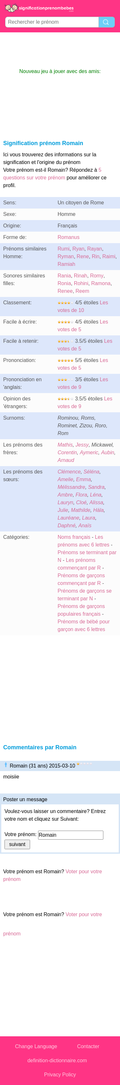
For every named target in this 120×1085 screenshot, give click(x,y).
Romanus (68, 237)
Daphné (67, 525)
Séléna (92, 471)
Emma (83, 479)
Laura (88, 518)
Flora (81, 494)
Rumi (63, 248)
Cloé (81, 502)
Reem (82, 291)
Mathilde (80, 510)
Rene (83, 256)
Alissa (96, 502)
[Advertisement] (60, 50)
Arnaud (66, 460)
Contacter (88, 1046)
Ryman (66, 256)
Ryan (78, 248)
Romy (96, 275)
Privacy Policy (60, 1074)
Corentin (67, 452)
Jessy (82, 445)
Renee (65, 291)
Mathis (65, 445)
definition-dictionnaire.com (57, 1060)
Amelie (65, 479)
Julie (63, 510)
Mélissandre (71, 487)
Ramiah (66, 264)
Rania (64, 275)
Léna (95, 494)
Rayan (94, 248)
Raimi (109, 256)
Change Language (36, 1046)
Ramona (100, 283)
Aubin (107, 452)
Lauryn (65, 502)
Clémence (69, 471)
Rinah (80, 275)
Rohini (81, 283)
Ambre (65, 494)
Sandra (96, 487)
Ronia (64, 283)
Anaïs (85, 525)
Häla (98, 510)
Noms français (74, 537)
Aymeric (89, 452)
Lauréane (68, 518)
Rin (96, 256)
